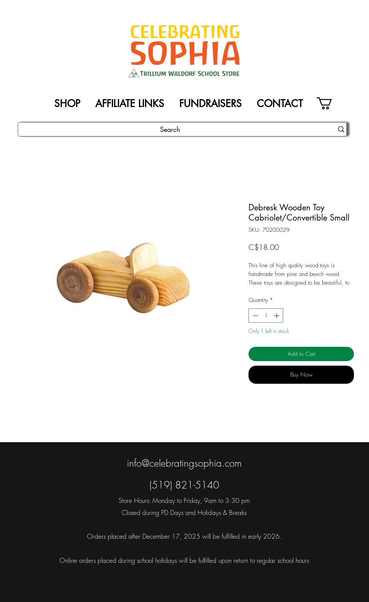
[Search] (170, 129)
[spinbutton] (266, 316)
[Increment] (277, 316)
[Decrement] (255, 316)
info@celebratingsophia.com (184, 463)
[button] (331, 103)
